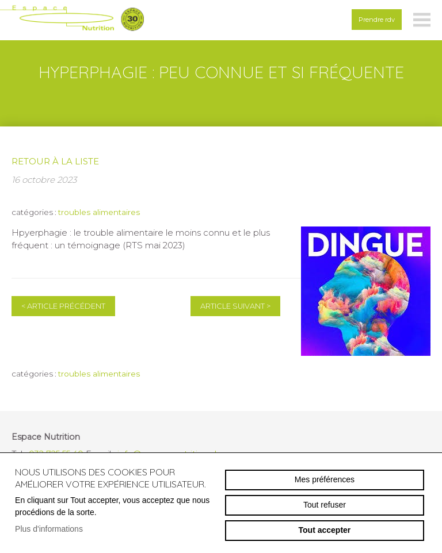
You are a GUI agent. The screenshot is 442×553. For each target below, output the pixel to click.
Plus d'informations (49, 528)
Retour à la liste (55, 161)
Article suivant (235, 306)
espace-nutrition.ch (72, 20)
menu (422, 20)
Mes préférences (325, 479)
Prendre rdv (377, 20)
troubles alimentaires (99, 212)
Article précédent (63, 306)
